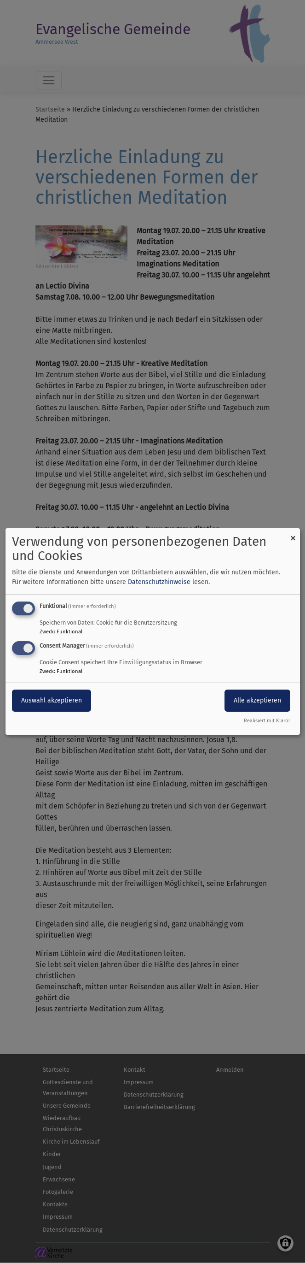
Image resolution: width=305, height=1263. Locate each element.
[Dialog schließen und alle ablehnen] (293, 534)
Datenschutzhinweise (159, 582)
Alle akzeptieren (257, 700)
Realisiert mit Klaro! (267, 721)
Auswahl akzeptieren (51, 700)
